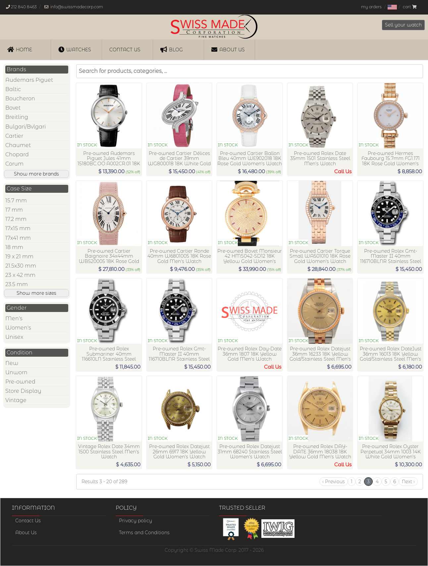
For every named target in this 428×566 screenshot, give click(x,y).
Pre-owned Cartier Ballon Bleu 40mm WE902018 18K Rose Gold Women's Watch (249, 158)
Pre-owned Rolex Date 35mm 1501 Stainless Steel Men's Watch (320, 158)
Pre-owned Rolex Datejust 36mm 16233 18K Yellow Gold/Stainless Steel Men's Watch (320, 356)
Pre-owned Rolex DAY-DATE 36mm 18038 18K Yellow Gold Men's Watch (320, 451)
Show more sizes (36, 293)
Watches (74, 49)
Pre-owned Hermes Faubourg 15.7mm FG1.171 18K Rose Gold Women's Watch (390, 161)
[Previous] (333, 481)
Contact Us (28, 521)
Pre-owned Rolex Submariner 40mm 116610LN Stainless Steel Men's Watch (109, 356)
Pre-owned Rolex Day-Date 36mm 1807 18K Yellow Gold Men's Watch (250, 354)
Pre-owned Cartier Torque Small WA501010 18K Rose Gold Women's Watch (320, 256)
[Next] (408, 481)
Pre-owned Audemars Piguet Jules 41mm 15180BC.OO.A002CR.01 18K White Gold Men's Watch (109, 161)
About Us (228, 49)
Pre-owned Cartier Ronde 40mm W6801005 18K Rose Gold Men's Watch (179, 256)
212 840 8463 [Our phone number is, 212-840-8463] (24, 6)
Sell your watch (403, 25)
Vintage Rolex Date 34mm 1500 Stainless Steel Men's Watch (109, 451)
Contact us (124, 50)
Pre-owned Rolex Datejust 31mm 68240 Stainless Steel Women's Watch (250, 451)
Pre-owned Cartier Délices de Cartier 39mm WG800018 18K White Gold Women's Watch (179, 161)
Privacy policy (135, 521)
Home (19, 49)
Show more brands (36, 174)
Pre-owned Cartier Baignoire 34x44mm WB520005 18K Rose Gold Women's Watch (109, 259)
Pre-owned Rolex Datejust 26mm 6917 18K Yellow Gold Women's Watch (179, 451)
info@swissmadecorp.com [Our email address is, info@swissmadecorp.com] (76, 6)
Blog (171, 49)
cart (409, 6)
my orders (371, 6)
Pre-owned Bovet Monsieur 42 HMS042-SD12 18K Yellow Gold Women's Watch (249, 259)
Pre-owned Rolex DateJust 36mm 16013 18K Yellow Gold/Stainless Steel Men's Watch (390, 356)
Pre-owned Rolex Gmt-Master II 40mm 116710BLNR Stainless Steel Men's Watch (390, 259)
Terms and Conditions (144, 533)
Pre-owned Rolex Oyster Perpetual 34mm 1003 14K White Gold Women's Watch (390, 454)
